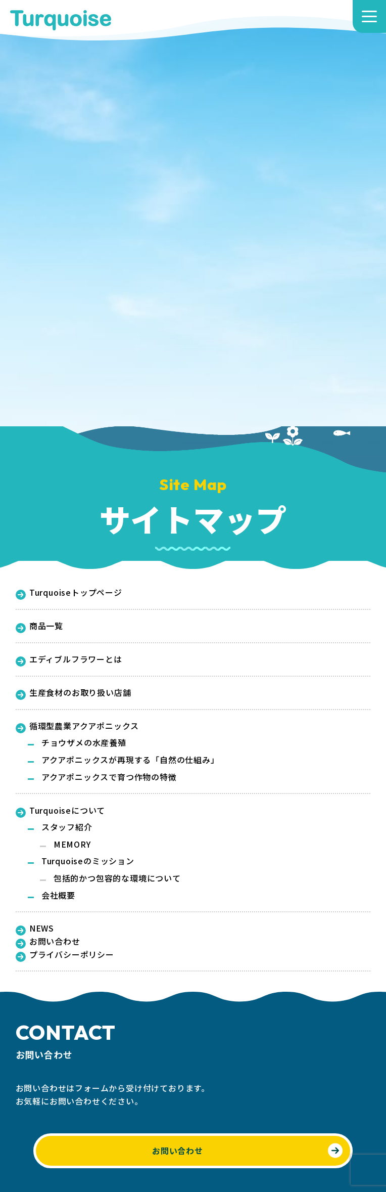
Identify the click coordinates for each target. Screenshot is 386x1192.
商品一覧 (39, 626)
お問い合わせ (48, 941)
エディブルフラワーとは (69, 659)
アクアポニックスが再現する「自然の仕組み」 (130, 760)
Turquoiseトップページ (69, 592)
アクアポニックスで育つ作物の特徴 (109, 777)
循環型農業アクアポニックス (77, 726)
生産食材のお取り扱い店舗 (73, 692)
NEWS (35, 928)
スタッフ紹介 (66, 827)
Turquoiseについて (61, 810)
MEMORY (72, 844)
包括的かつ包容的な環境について (117, 878)
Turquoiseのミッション (87, 861)
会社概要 (58, 895)
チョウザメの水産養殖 (83, 742)
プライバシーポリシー (65, 954)
